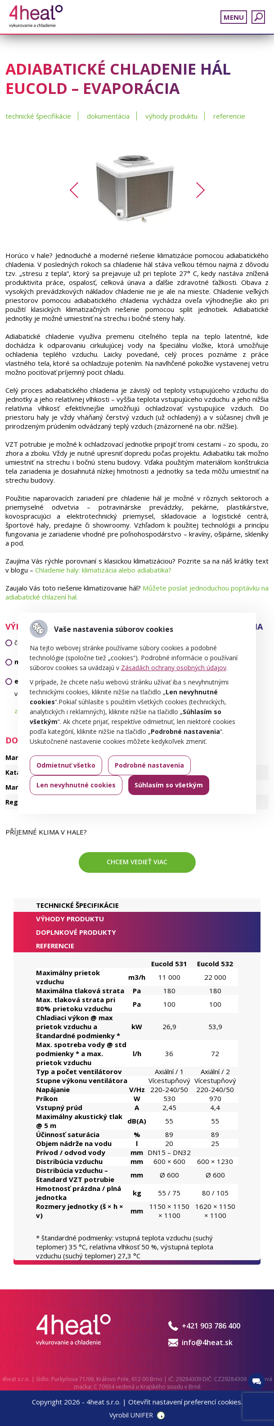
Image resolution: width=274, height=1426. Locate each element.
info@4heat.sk (207, 1342)
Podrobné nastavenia (149, 765)
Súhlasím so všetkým (169, 785)
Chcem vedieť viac (137, 861)
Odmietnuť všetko (65, 765)
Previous (77, 190)
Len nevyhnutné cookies (76, 785)
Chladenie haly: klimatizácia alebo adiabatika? (103, 569)
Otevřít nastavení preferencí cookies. (185, 1401)
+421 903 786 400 (211, 1326)
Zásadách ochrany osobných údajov (173, 667)
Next (196, 190)
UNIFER (141, 1415)
